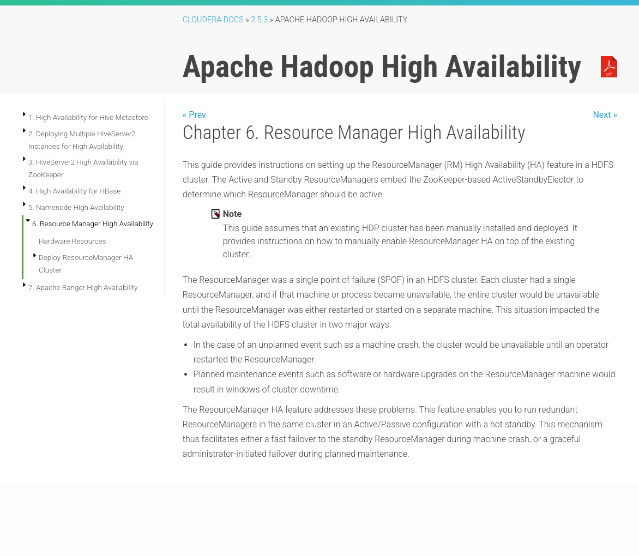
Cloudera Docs (213, 20)
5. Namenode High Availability (76, 207)
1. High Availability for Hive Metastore (88, 117)
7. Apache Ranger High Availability (82, 287)
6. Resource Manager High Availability (92, 223)
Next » (605, 115)
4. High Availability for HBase (74, 190)
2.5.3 (259, 20)
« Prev (194, 115)
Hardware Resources (72, 241)
